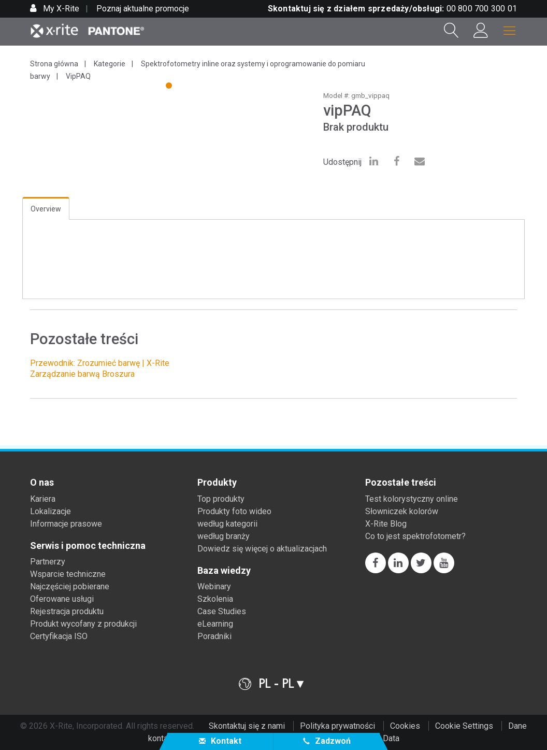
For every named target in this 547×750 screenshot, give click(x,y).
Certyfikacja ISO (59, 636)
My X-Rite (60, 8)
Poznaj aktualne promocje (142, 8)
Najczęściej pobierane (69, 586)
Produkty (217, 482)
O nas (42, 482)
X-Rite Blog (386, 524)
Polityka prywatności (337, 726)
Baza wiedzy (224, 570)
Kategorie (109, 64)
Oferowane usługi (62, 599)
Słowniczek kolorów (401, 511)
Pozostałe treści (400, 482)
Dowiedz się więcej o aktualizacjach (262, 549)
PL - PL (276, 683)
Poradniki (214, 636)
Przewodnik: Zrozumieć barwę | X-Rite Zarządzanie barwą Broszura (99, 368)
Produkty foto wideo (234, 511)
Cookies (405, 726)
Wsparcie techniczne (68, 574)
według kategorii (227, 524)
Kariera (42, 499)
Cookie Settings (464, 726)
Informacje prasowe (66, 524)
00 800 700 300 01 (482, 8)
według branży (223, 536)
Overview (46, 209)
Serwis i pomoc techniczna (88, 546)
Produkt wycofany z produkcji (83, 624)
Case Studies (221, 611)
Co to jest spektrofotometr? (415, 536)
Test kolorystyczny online (411, 499)
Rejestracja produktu (67, 611)
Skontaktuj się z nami (247, 726)
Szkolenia (215, 599)
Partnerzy (47, 562)
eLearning (215, 624)
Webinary (214, 586)
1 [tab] (170, 87)
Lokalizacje (50, 511)
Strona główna (54, 64)
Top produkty (220, 499)
